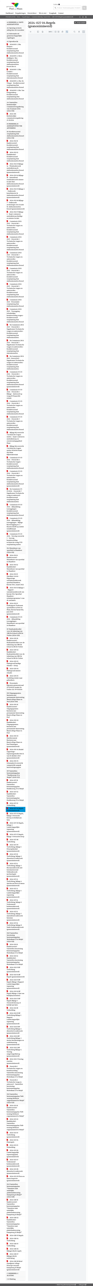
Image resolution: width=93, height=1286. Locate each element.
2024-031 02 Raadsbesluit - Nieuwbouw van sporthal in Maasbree (15, 568)
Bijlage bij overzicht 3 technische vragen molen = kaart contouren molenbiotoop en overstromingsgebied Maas (15, 438)
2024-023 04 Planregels (12, 1141)
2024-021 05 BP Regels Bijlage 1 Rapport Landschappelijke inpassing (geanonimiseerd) (15, 984)
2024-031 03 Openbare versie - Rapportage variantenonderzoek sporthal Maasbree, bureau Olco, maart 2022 (15, 579)
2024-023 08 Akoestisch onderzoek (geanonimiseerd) (15, 1171)
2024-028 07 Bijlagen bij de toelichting (12, 1256)
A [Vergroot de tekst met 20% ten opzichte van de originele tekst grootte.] (83, 17)
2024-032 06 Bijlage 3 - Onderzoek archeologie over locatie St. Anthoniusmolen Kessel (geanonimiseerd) (16, 205)
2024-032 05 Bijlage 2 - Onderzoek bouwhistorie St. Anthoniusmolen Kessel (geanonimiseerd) (16, 193)
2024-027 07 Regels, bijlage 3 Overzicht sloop (15, 835)
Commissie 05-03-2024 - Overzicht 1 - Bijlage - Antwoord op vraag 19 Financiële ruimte (15, 394)
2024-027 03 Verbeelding (12, 804)
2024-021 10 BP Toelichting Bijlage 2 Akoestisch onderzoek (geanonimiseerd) (15, 1030)
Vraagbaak (52, 13)
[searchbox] (67, 8)
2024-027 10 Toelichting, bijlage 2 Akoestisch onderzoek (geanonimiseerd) (15, 857)
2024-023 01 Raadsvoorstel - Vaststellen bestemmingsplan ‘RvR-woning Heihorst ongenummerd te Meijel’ (15, 1111)
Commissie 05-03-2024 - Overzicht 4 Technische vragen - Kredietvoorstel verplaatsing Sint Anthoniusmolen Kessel (15, 463)
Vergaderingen (20, 13)
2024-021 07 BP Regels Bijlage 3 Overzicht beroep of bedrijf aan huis (14, 1002)
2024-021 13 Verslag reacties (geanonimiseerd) (15, 1061)
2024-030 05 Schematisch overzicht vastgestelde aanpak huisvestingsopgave (15, 764)
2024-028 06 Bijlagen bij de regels (14, 1250)
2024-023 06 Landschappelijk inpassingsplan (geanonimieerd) (13, 1153)
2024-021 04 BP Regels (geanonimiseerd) (16, 976)
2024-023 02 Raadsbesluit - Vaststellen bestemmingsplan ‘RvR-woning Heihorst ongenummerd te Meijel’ (15, 1124)
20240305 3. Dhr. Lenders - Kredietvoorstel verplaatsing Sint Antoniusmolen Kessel (15, 74)
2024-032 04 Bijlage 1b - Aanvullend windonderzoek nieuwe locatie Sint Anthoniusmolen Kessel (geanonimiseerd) (15, 181)
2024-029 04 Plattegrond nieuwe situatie (14, 671)
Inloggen (82, 1284)
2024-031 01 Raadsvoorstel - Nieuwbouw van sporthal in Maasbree (15, 558)
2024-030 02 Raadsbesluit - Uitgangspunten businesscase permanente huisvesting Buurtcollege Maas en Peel (15, 726)
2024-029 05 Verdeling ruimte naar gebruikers (14, 678)
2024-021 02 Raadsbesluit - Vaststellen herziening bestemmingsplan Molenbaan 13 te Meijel (15, 960)
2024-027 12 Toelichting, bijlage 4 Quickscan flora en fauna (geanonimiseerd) (15, 882)
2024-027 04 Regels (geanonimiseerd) (15, 809)
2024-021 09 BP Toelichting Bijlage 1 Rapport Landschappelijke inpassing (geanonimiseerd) (14, 1018)
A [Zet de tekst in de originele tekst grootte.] (79, 17)
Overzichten (31, 13)
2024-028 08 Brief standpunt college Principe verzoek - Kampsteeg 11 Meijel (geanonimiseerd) (14, 1265)
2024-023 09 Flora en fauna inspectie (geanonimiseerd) (16, 1178)
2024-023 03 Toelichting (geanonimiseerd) (13, 1135)
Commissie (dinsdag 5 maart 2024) (41, 17)
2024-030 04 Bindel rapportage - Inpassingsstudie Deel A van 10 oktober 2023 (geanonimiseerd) (15, 754)
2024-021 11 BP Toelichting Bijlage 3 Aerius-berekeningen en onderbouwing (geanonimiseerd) (15, 1040)
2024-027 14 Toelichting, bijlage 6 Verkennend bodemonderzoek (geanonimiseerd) (14, 904)
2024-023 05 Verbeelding (12, 1146)
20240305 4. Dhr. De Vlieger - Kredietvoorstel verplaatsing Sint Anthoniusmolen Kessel (15, 84)
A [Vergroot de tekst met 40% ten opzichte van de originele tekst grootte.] (86, 17)
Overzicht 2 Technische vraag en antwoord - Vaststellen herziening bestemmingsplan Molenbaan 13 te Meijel (15, 1085)
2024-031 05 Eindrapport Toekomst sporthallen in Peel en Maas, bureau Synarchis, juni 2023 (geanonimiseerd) (15, 609)
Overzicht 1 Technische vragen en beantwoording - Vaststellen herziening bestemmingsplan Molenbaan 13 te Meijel (15, 1071)
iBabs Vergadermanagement (66, 1284)
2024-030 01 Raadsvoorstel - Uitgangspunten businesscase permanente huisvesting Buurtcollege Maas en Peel (15, 711)
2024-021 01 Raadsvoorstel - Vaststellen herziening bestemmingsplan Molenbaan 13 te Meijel (15, 949)
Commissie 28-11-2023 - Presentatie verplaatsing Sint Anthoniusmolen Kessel (15, 303)
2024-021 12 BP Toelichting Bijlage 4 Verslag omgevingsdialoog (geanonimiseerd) (14, 1052)
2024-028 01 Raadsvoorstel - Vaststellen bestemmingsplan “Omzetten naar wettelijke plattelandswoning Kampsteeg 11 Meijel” (14, 1207)
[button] (84, 8)
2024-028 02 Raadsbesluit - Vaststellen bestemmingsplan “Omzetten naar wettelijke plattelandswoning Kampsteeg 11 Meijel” (14, 1225)
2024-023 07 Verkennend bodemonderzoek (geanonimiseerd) (13, 1163)
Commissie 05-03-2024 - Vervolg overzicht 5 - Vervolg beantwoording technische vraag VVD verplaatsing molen (15, 539)
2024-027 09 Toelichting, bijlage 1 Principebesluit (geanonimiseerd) (14, 848)
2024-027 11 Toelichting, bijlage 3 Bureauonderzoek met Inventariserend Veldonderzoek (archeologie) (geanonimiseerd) (14, 870)
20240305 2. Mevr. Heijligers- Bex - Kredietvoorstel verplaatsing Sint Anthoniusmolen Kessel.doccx (14, 61)
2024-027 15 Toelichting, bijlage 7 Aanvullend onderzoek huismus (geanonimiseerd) (15, 916)
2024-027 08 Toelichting (12, 841)
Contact (61, 13)
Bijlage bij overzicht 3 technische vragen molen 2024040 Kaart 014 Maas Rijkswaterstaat (15, 450)
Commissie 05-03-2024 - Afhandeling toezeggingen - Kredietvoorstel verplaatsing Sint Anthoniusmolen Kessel (15, 510)
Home (18, 17)
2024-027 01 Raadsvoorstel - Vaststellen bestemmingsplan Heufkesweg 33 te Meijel (15, 784)
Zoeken (55, 4)
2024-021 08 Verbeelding (12, 1009)
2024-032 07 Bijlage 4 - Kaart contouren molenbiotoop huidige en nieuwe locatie (15, 215)
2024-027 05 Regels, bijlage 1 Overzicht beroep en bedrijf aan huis (15, 817)
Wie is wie (42, 13)
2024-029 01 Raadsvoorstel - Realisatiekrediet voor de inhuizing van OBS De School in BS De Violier (16, 642)
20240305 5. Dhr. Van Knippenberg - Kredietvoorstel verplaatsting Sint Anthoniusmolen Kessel (15, 94)
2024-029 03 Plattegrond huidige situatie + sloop (14, 663)
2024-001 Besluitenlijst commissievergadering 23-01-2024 (15, 117)
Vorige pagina (80, 22)
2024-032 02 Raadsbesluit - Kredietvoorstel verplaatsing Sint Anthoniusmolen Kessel (15, 157)
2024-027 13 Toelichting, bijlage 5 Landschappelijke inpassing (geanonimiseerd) (14, 893)
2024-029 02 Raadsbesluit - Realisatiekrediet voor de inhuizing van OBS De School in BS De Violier (16, 654)
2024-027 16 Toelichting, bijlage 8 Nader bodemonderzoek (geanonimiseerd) (15, 926)
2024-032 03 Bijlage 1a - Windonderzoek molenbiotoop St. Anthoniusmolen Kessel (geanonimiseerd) (15, 168)
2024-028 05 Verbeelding (12, 1245)
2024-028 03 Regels (15, 1235)
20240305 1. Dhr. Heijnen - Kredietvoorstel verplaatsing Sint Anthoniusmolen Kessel (15, 49)
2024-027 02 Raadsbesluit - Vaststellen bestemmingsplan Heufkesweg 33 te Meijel (15, 796)
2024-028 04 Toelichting (12, 1239)
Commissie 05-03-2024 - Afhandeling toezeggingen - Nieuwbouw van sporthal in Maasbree (15, 621)
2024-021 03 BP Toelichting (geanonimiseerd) (13, 969)
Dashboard (9, 13)
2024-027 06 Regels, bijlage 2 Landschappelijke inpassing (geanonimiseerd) (15, 827)
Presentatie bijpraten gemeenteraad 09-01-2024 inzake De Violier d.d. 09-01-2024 (15, 686)
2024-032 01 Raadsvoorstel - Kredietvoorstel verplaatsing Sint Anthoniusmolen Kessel (15, 145)
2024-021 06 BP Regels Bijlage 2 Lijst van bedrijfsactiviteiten (15, 993)
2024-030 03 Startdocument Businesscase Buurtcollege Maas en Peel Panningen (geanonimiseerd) (14, 741)
